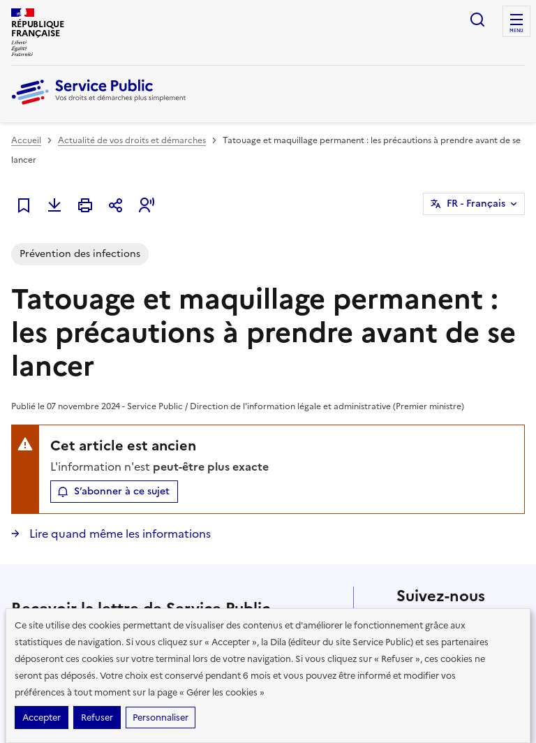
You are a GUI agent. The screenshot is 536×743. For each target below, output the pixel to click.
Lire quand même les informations (119, 533)
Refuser (97, 717)
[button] (146, 205)
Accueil (26, 140)
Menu (516, 30)
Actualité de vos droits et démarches (132, 140)
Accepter (41, 717)
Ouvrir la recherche (477, 20)
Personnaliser (160, 717)
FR (476, 204)
